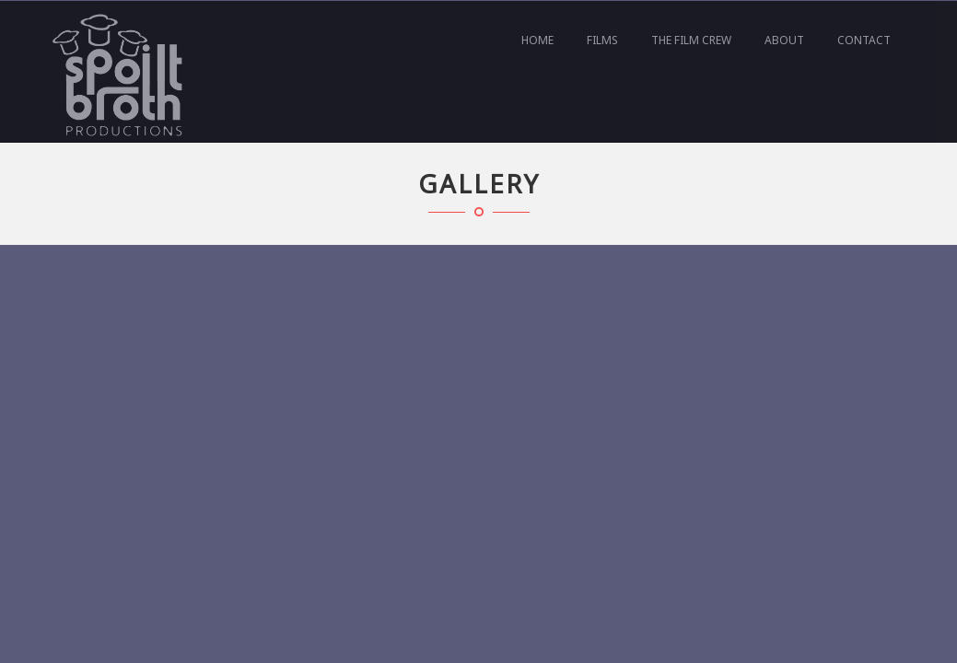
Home (537, 40)
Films (602, 40)
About (784, 40)
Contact (864, 40)
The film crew (691, 40)
